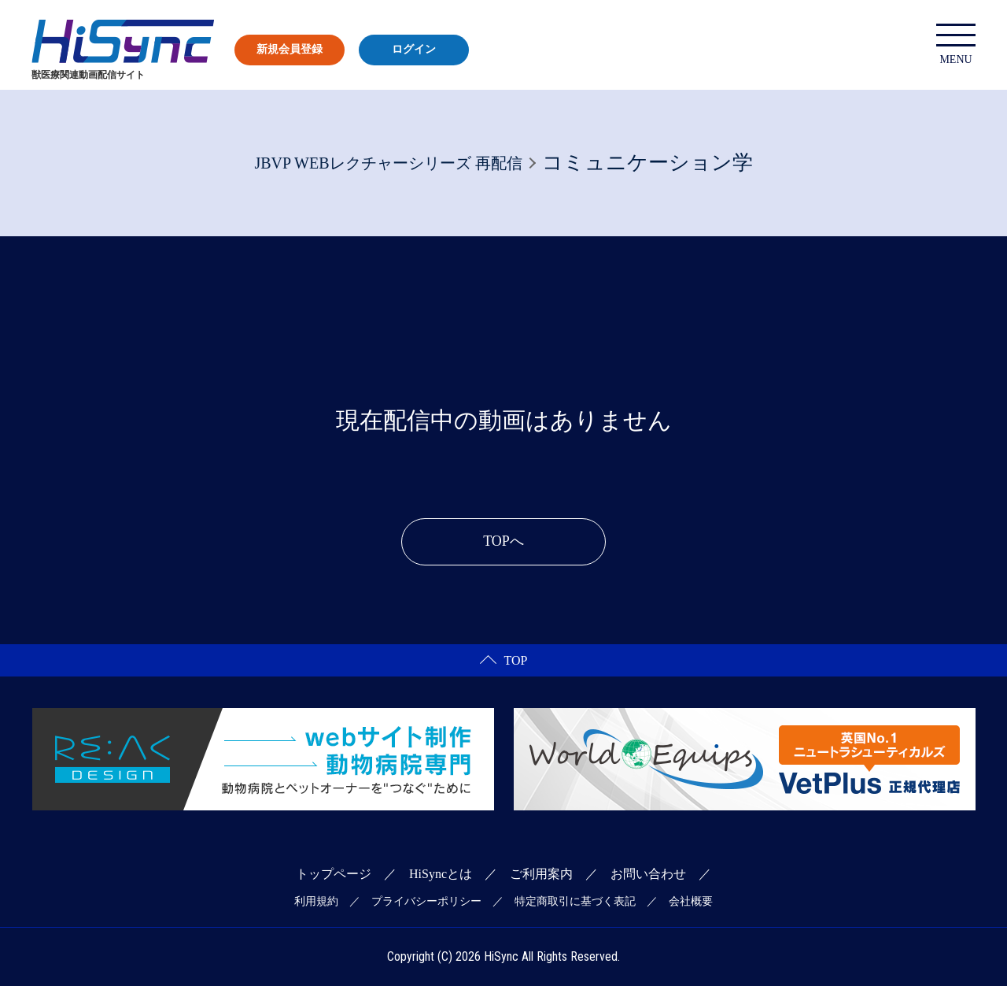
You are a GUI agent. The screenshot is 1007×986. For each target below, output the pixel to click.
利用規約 (316, 901)
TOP (504, 660)
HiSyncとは (440, 873)
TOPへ (503, 541)
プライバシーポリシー (426, 901)
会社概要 (691, 901)
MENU (956, 44)
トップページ (333, 873)
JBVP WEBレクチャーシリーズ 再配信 (388, 163)
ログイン (414, 49)
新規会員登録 (289, 49)
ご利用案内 (541, 873)
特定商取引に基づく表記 (575, 901)
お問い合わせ (648, 873)
